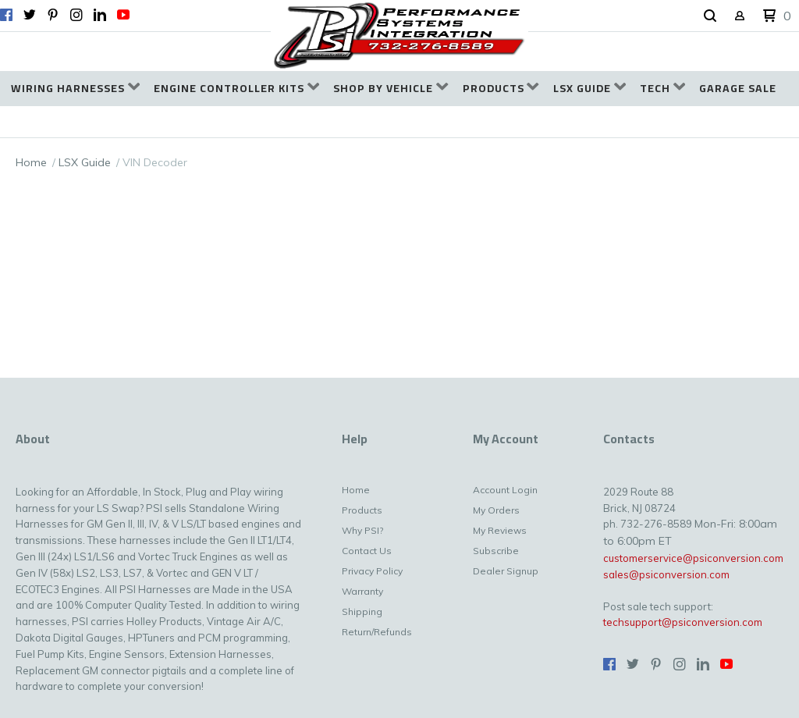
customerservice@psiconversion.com (693, 558)
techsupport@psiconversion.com (682, 622)
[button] (710, 16)
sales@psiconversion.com (666, 574)
